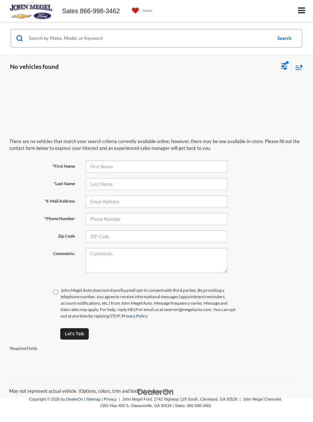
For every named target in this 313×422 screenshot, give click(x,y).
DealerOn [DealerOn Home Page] (74, 399)
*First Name (63, 166)
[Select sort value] (297, 67)
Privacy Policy (135, 316)
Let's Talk (74, 333)
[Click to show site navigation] (302, 11)
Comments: (64, 253)
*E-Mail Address (60, 201)
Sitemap (93, 399)
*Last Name (64, 183)
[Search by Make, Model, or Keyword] (149, 38)
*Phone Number (59, 218)
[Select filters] (284, 67)
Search (284, 38)
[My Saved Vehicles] (140, 11)
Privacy (110, 399)
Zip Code (66, 236)
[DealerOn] (156, 391)
